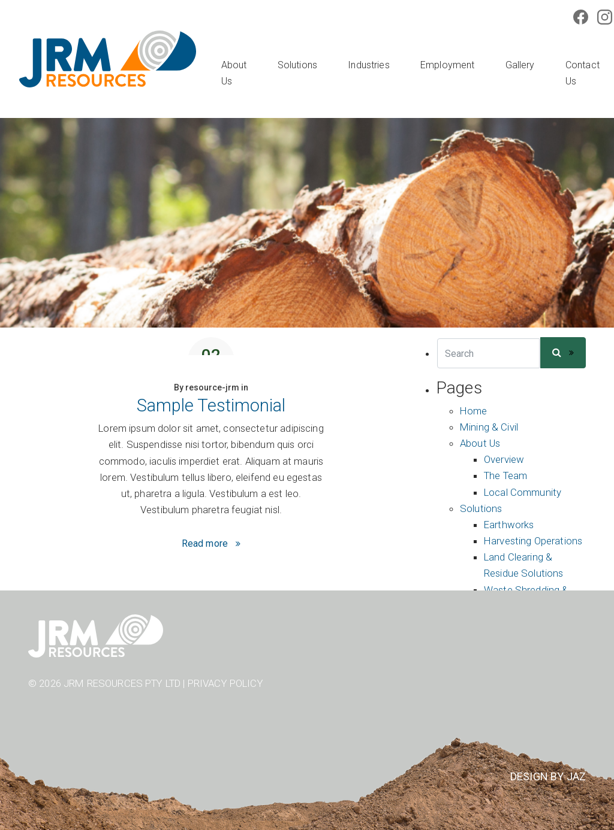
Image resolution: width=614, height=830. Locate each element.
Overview (504, 459)
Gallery (520, 65)
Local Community (522, 492)
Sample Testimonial (211, 405)
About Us (234, 73)
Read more (205, 543)
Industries (369, 65)
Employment (447, 65)
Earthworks (509, 525)
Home (473, 411)
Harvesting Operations (533, 541)
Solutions (297, 65)
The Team (505, 475)
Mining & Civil (489, 427)
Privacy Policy (225, 683)
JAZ (576, 776)
